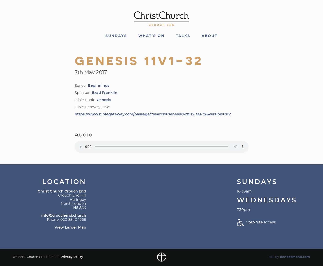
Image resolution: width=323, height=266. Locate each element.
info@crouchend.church (63, 215)
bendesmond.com (295, 257)
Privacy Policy (72, 257)
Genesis (104, 100)
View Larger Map (70, 227)
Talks (183, 36)
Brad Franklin (104, 93)
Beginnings (98, 85)
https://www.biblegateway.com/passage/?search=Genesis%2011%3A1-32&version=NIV (153, 114)
